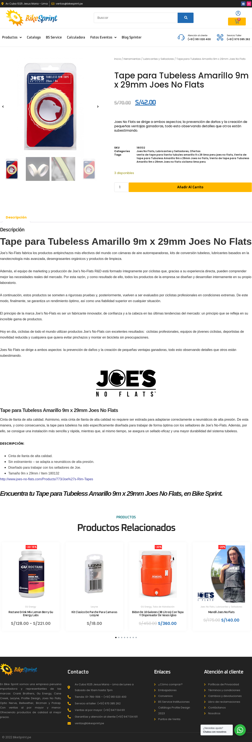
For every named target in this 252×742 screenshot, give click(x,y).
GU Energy (30, 607)
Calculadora (76, 37)
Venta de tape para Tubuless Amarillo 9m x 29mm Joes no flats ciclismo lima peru (193, 159)
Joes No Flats (145, 151)
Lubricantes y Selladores (158, 59)
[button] (3, 106)
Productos (12, 37)
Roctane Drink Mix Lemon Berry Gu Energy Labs (30, 614)
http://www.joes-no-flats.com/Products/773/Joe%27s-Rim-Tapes (46, 479)
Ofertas (195, 151)
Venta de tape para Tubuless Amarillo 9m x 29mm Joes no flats (191, 156)
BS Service (54, 37)
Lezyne (94, 607)
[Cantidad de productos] (121, 187)
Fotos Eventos (103, 37)
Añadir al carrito (190, 187)
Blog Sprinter (131, 37)
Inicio (117, 59)
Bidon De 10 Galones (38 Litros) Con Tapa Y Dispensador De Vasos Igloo (157, 614)
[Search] (186, 18)
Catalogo (34, 37)
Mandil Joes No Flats (221, 612)
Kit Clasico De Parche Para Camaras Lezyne (94, 614)
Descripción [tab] (16, 217)
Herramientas (132, 59)
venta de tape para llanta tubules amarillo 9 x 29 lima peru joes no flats (185, 154)
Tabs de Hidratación (164, 607)
